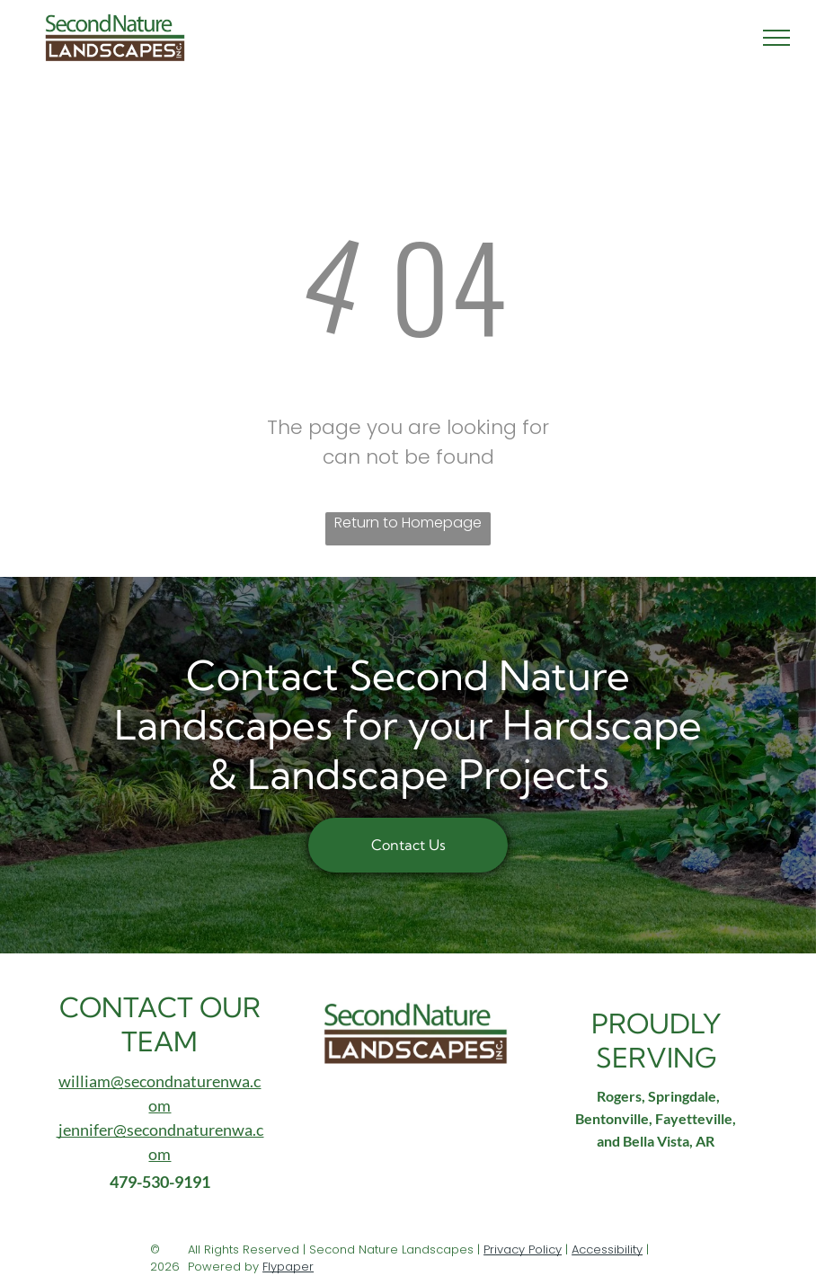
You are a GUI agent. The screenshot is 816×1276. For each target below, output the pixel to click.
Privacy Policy (522, 1249)
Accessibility (607, 1249)
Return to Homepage (408, 522)
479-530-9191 (160, 1182)
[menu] (776, 37)
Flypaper (288, 1266)
